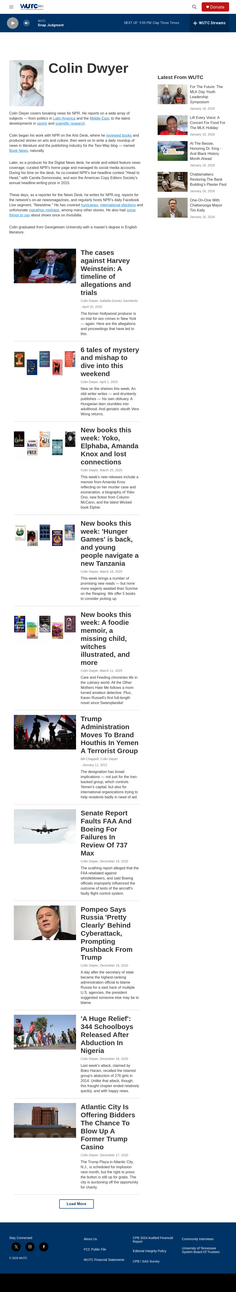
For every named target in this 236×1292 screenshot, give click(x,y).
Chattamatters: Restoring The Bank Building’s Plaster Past (208, 179)
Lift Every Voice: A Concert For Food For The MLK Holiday (207, 123)
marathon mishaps (44, 210)
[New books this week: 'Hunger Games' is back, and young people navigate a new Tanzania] (45, 536)
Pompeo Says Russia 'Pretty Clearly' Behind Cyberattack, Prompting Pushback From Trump (107, 933)
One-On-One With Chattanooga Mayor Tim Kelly (206, 205)
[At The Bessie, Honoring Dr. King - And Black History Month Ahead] (173, 151)
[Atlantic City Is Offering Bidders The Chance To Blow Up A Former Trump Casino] (45, 1120)
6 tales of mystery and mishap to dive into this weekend (110, 362)
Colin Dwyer (89, 382)
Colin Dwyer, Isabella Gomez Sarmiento (109, 301)
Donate (217, 7)
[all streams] (209, 23)
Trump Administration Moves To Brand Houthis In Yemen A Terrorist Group (110, 735)
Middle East (99, 118)
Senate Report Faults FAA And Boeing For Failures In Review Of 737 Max (106, 833)
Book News (18, 151)
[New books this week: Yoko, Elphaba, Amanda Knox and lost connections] (45, 443)
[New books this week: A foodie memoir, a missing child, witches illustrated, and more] (45, 628)
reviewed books (119, 135)
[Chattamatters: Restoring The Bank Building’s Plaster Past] (173, 182)
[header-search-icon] (194, 7)
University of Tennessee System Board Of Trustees (201, 1250)
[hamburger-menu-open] (11, 7)
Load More (76, 1204)
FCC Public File (95, 1249)
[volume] (26, 23)
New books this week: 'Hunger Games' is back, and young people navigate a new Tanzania (110, 543)
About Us (90, 1239)
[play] (12, 23)
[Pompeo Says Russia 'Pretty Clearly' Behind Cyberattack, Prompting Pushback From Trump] (45, 923)
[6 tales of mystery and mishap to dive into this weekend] (45, 363)
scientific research (70, 123)
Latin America (64, 118)
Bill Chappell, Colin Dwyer (99, 759)
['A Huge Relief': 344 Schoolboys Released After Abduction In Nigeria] (45, 1032)
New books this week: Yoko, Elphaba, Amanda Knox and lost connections (110, 446)
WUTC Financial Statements (104, 1260)
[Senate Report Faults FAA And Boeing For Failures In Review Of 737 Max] (45, 826)
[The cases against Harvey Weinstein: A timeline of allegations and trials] (45, 266)
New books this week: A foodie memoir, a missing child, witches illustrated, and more (106, 639)
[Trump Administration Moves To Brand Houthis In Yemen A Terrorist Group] (45, 732)
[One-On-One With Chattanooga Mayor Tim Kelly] (173, 208)
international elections (118, 205)
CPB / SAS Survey (146, 1261)
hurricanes (89, 205)
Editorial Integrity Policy (149, 1251)
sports (42, 123)
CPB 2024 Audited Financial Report (153, 1239)
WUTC (23, 1258)
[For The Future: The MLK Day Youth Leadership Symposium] (173, 94)
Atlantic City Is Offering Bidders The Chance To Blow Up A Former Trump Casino (108, 1127)
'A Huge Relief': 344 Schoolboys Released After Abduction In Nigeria (107, 1034)
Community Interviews (198, 1239)
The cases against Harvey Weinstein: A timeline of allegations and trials (106, 272)
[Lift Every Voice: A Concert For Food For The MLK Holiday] (173, 125)
